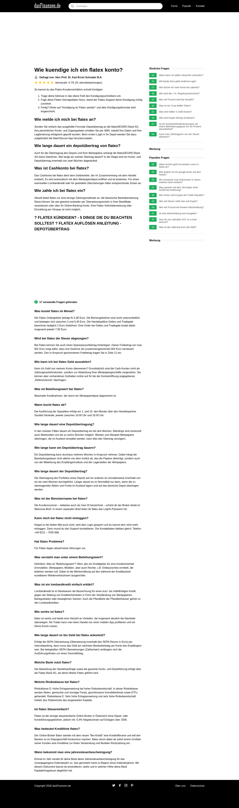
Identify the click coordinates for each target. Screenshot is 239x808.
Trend (174, 6)
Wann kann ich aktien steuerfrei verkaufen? (181, 75)
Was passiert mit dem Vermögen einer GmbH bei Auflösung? (178, 188)
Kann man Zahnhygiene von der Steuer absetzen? (179, 135)
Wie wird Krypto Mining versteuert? (177, 118)
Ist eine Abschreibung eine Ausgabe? (178, 213)
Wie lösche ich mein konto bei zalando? (179, 87)
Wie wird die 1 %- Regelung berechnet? (179, 93)
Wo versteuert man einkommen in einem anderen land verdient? (179, 181)
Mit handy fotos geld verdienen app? (177, 81)
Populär (186, 6)
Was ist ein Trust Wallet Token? (175, 105)
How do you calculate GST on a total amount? (177, 220)
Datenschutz (197, 785)
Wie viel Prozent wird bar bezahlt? (176, 99)
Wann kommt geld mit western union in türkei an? (179, 165)
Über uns (180, 785)
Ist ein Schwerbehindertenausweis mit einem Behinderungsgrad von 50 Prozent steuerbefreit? (180, 126)
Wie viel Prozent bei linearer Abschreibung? (181, 207)
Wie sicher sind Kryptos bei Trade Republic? (181, 195)
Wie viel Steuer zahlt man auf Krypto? (178, 201)
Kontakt (200, 6)
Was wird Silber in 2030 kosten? (175, 111)
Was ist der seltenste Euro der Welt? (177, 227)
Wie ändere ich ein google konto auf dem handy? (180, 173)
